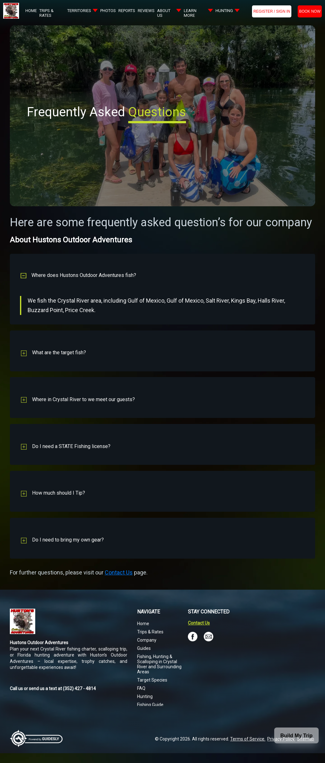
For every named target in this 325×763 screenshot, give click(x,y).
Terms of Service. (247, 748)
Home (143, 633)
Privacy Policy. (281, 748)
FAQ (141, 698)
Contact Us (119, 582)
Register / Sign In (271, 11)
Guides (144, 658)
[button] (162, 273)
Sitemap (305, 748)
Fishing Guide (150, 714)
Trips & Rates (150, 641)
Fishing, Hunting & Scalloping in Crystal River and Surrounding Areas (159, 674)
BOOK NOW (309, 11)
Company (146, 649)
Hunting (145, 706)
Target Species (152, 689)
